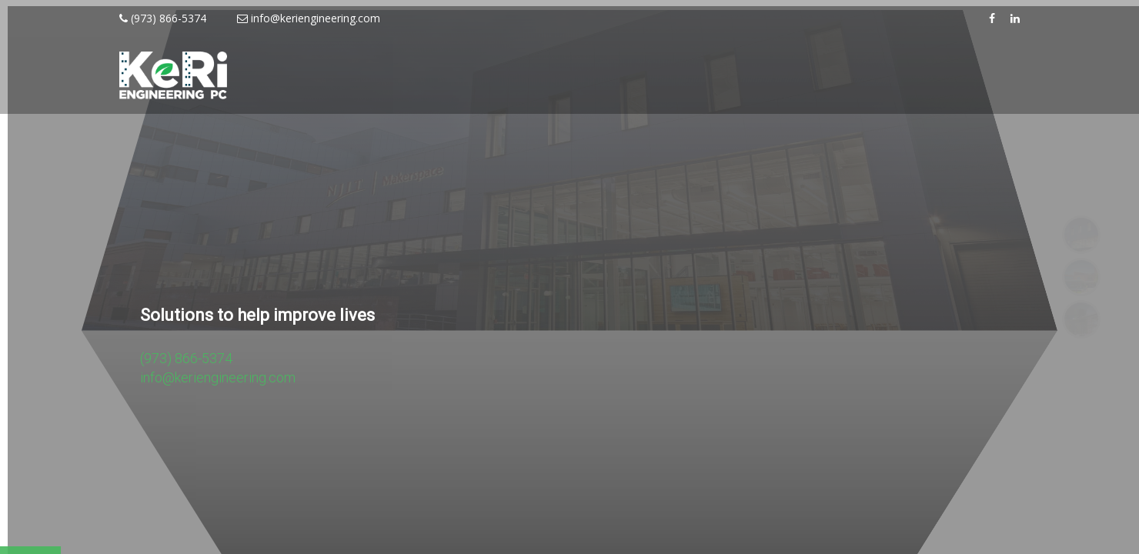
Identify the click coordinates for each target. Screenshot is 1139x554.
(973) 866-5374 (162, 18)
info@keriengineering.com (308, 18)
